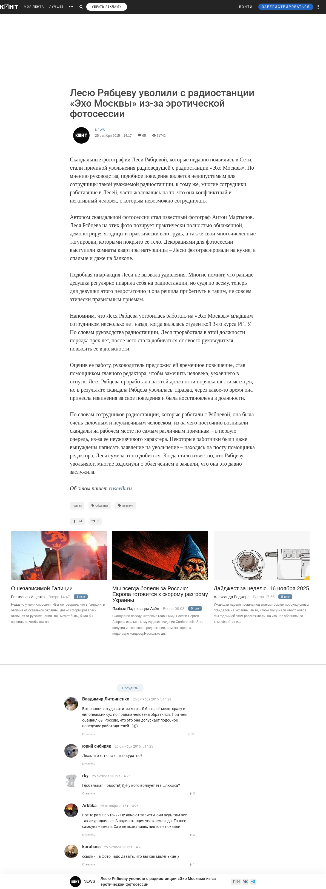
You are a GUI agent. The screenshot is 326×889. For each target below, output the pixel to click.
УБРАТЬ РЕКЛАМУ (107, 6)
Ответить (88, 734)
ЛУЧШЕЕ (56, 6)
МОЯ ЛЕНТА (34, 6)
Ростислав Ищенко (28, 597)
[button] (318, 7)
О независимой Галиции (42, 588)
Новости (125, 505)
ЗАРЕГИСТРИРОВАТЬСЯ (286, 7)
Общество (99, 505)
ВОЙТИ (246, 7)
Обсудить (130, 688)
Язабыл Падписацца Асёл (135, 608)
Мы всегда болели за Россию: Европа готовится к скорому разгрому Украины (160, 594)
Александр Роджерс (231, 597)
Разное (77, 505)
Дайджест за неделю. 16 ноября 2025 (261, 588)
